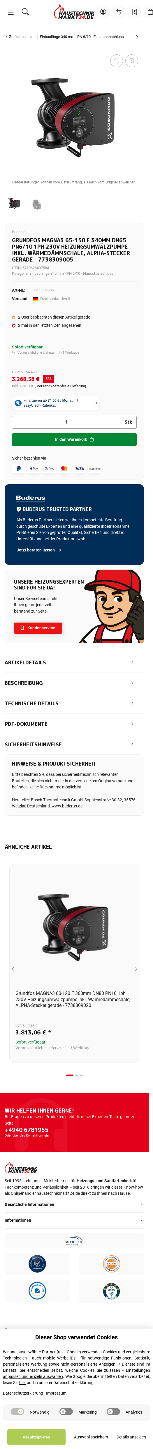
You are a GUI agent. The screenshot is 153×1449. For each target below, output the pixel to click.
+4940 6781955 (26, 1130)
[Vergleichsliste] (119, 12)
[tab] (69, 1075)
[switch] (17, 1411)
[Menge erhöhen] (114, 422)
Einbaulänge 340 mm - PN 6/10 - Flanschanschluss (71, 273)
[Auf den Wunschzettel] (131, 60)
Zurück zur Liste (20, 37)
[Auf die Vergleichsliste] (116, 60)
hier (22, 1382)
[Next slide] (135, 969)
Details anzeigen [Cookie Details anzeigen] (131, 1437)
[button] (10, 13)
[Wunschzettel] (135, 12)
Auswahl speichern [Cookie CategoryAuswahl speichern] (91, 1437)
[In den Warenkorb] (9, 46)
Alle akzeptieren (36, 1437)
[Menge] (66, 422)
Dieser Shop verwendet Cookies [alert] (76, 1337)
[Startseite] (74, 11)
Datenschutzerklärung (23, 1393)
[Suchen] (25, 12)
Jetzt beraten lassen (39, 550)
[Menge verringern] (19, 422)
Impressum (56, 1393)
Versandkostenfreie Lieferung (61, 386)
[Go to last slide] (13, 969)
